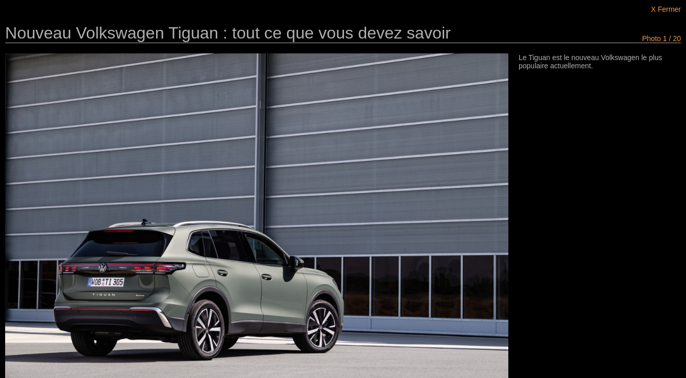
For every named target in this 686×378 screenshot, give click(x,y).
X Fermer (666, 9)
